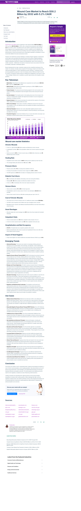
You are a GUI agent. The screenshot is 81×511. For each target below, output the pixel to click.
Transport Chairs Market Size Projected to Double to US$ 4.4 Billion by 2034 (23, 447)
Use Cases (6, 36)
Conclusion (6, 38)
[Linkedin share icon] (54, 17)
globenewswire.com (23, 416)
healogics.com (21, 407)
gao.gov (33, 412)
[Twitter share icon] (57, 17)
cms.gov (20, 414)
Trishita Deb (21, 16)
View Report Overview (57, 37)
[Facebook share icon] (51, 17)
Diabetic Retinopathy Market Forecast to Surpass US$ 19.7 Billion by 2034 (22, 449)
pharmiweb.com (35, 416)
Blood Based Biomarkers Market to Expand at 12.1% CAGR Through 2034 (22, 439)
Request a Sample (12, 393)
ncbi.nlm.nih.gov (35, 407)
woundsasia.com (22, 405)
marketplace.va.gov (10, 414)
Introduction (6, 27)
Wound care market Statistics (9, 32)
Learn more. (52, 23)
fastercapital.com (36, 414)
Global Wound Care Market (11, 44)
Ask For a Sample (57, 35)
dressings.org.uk (36, 409)
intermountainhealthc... (10, 405)
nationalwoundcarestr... (24, 409)
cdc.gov (7, 412)
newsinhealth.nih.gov (23, 412)
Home (20, 8)
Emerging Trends (7, 34)
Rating (57, 49)
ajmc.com (7, 407)
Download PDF (22, 393)
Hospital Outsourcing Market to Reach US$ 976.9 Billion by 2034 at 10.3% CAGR (24, 441)
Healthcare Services (26, 8)
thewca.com (34, 405)
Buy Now (57, 55)
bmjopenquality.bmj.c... (10, 409)
